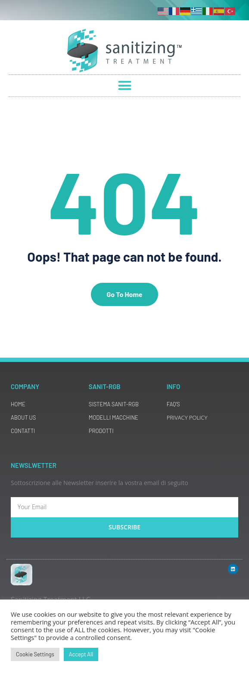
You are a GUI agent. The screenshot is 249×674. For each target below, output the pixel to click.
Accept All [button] (81, 654)
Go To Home (124, 294)
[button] (124, 85)
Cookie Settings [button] (35, 654)
